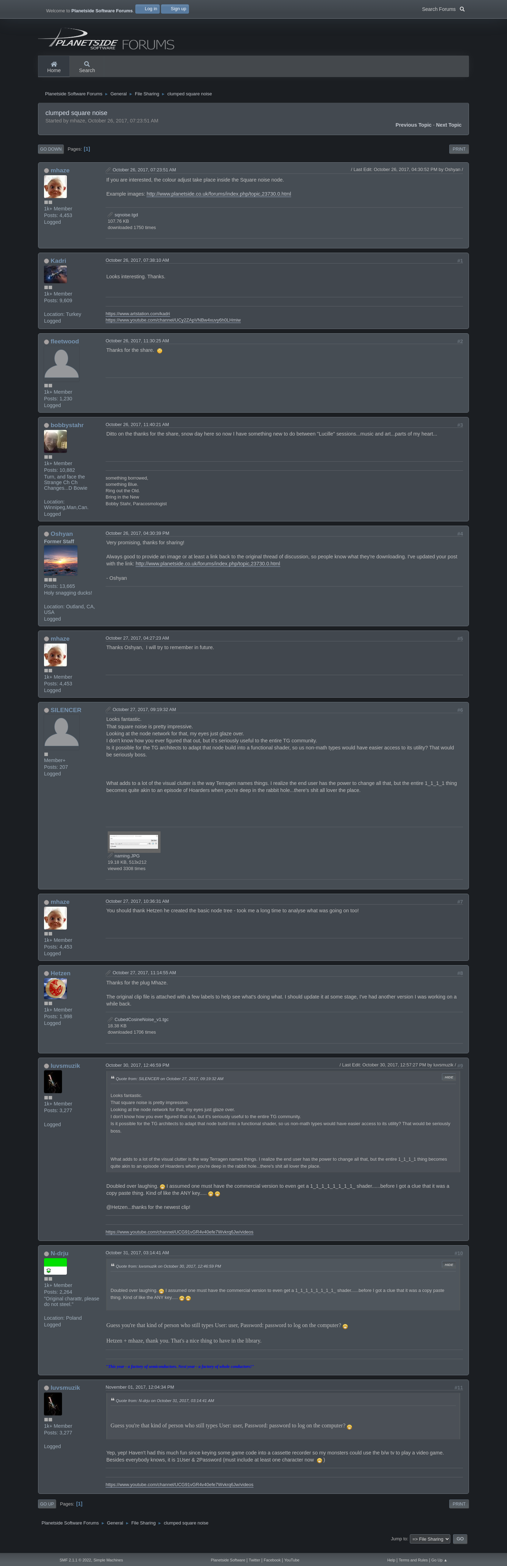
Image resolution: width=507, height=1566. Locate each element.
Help (391, 1560)
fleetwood (65, 348)
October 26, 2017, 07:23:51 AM (144, 176)
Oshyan (62, 540)
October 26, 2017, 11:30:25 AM (137, 347)
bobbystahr (67, 432)
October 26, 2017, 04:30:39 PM (137, 540)
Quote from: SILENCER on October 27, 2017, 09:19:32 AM (170, 1085)
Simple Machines (108, 1560)
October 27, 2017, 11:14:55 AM (144, 979)
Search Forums (443, 8)
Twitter (254, 1560)
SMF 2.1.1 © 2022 (75, 1560)
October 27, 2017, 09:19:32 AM (144, 716)
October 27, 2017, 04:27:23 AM (137, 645)
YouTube (291, 1560)
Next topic (449, 132)
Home (54, 67)
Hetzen (61, 980)
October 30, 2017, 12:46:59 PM (137, 1071)
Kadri (58, 267)
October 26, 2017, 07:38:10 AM (137, 267)
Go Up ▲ (439, 1560)
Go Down (51, 156)
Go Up (47, 1510)
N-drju (60, 1260)
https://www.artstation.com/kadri (138, 320)
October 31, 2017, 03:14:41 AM (137, 1259)
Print (459, 156)
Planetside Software (228, 1560)
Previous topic (414, 132)
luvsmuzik (65, 1072)
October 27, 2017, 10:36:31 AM (137, 908)
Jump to (399, 1545)
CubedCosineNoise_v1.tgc (138, 1026)
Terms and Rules (413, 1560)
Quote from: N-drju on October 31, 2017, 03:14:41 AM (165, 1407)
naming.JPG (124, 862)
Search (87, 67)
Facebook (272, 1560)
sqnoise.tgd (123, 221)
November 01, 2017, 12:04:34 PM (140, 1394)
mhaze (60, 177)
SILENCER (66, 716)
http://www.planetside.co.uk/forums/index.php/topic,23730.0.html (218, 201)
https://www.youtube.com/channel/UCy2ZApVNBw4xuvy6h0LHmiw (173, 327)
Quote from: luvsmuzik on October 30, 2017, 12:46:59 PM (168, 1273)
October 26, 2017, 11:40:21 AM (137, 431)
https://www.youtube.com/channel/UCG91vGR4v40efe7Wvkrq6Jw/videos (180, 1239)
